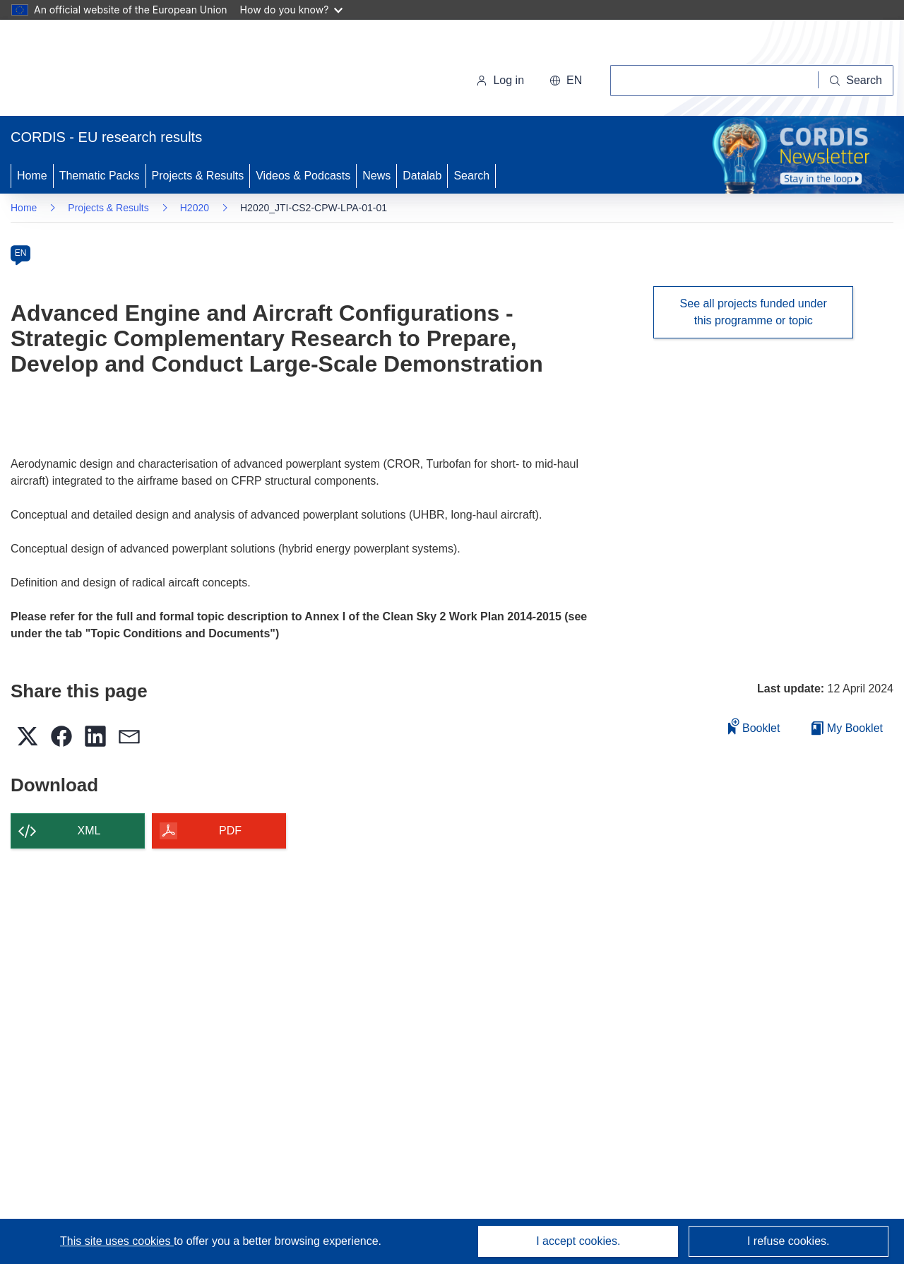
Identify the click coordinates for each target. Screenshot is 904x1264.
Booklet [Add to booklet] (754, 726)
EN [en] (21, 253)
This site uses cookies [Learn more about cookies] (117, 1241)
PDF (230, 831)
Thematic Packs (99, 176)
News (376, 176)
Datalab (422, 176)
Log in (500, 80)
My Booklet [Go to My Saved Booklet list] (847, 728)
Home (32, 176)
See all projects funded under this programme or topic (753, 311)
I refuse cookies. (788, 1241)
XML (89, 831)
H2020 (194, 207)
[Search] (856, 80)
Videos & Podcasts (303, 176)
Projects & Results (198, 176)
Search (471, 176)
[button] (565, 80)
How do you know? (291, 10)
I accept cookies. (578, 1241)
